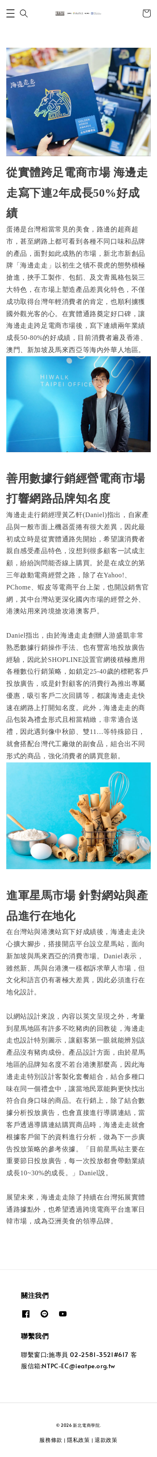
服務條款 (50, 1440)
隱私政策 (78, 1440)
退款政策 (106, 1440)
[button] (10, 13)
